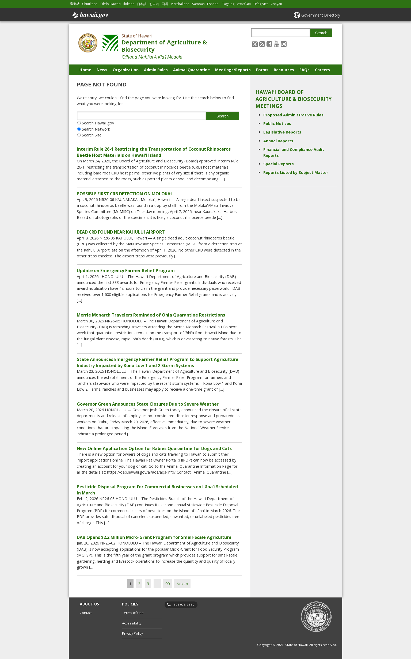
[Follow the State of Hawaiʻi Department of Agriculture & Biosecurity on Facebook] (269, 43)
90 (167, 583)
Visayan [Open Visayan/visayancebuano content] (276, 4)
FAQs (304, 69)
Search (321, 33)
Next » (182, 583)
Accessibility (131, 623)
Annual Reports (278, 140)
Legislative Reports (282, 132)
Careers (322, 69)
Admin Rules (156, 69)
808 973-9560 (184, 605)
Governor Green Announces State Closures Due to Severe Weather (148, 404)
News (102, 69)
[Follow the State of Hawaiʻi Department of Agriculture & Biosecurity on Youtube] (276, 43)
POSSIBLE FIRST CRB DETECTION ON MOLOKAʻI (125, 194)
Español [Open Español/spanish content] (213, 4)
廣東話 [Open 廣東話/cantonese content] (74, 4)
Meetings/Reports (233, 69)
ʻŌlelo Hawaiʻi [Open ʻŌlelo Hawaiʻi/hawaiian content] (110, 4)
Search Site (91, 135)
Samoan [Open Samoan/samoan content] (198, 4)
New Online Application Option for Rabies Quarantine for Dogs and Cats (154, 448)
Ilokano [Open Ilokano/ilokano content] (129, 4)
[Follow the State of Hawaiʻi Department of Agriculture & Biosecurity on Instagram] (284, 43)
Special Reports (278, 163)
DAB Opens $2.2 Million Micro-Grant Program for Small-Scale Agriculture (154, 537)
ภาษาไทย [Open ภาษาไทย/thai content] (244, 4)
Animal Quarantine (191, 69)
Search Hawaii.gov (98, 122)
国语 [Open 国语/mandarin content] (165, 4)
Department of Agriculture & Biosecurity (164, 46)
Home (85, 69)
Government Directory (320, 15)
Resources (284, 69)
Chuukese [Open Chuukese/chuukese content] (89, 4)
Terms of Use (133, 612)
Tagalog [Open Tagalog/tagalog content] (228, 4)
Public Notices (277, 123)
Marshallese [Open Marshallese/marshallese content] (179, 4)
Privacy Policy (132, 633)
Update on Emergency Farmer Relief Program (126, 270)
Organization (126, 69)
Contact (86, 612)
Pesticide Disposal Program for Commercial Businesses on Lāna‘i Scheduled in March (157, 490)
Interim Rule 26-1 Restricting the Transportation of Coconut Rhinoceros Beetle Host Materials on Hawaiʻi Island (154, 152)
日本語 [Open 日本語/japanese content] (142, 4)
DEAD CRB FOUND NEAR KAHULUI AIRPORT (121, 232)
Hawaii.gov (89, 15)
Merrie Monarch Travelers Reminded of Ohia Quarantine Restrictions (151, 315)
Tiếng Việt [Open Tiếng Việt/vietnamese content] (260, 4)
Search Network (96, 129)
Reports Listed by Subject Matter (295, 172)
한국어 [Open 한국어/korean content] (154, 4)
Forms (262, 69)
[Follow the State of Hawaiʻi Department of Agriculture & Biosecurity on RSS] (262, 43)
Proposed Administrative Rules (293, 114)
